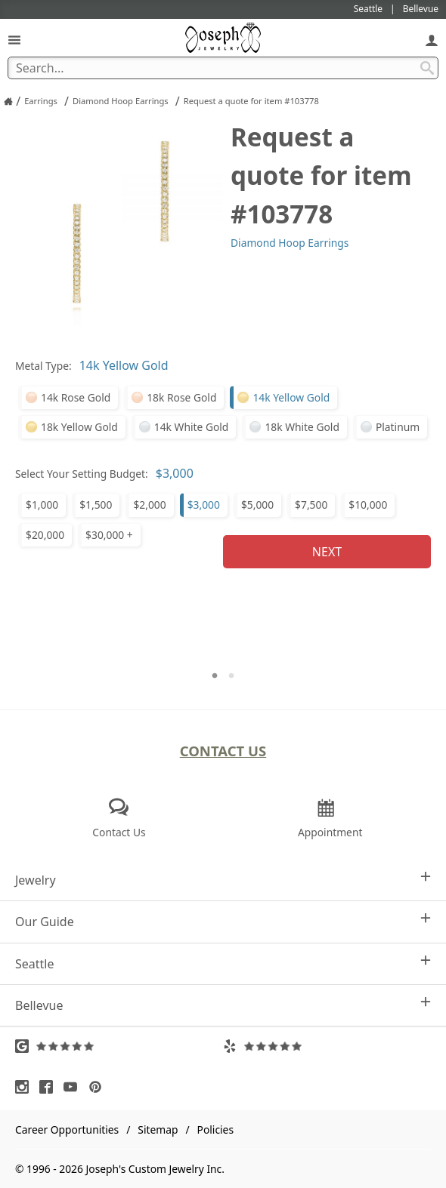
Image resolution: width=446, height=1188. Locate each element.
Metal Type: (43, 366)
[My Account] (431, 40)
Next (327, 551)
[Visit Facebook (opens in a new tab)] (49, 1086)
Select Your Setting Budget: (81, 473)
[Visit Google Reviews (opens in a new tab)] (119, 1046)
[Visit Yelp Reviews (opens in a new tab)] (327, 1046)
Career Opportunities (67, 1129)
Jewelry (223, 879)
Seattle (223, 963)
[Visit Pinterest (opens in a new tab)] (99, 1086)
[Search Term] (223, 68)
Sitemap (158, 1129)
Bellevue (223, 1005)
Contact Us (223, 750)
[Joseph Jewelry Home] (8, 101)
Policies (215, 1129)
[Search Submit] (427, 68)
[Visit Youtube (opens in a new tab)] (74, 1086)
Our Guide (223, 921)
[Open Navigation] (14, 40)
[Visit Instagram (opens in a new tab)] (25, 1086)
